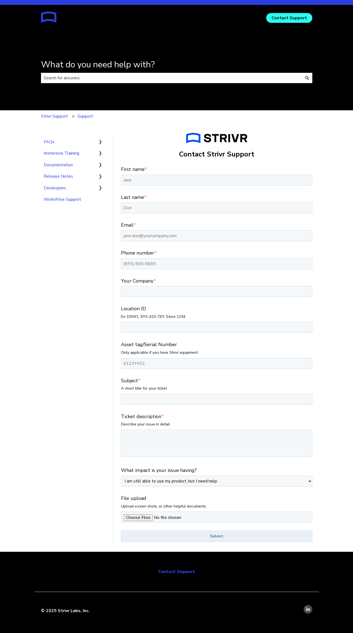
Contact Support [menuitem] (176, 572)
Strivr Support (54, 116)
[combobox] (171, 78)
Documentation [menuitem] (58, 165)
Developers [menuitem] (55, 188)
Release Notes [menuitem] (58, 176)
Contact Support (289, 18)
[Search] (307, 78)
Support (85, 116)
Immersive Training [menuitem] (61, 153)
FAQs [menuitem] (49, 142)
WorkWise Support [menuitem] (62, 199)
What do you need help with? (98, 64)
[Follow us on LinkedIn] (308, 609)
